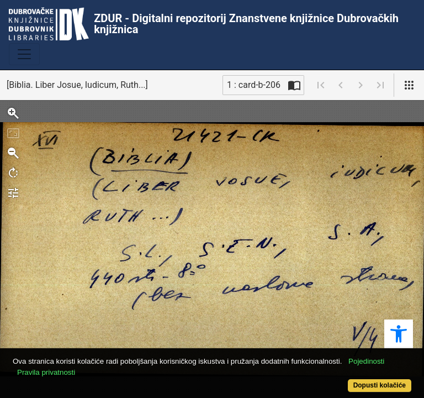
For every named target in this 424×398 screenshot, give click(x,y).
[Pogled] (409, 85)
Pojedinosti (366, 361)
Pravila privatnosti (46, 372)
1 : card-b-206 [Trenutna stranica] (253, 85)
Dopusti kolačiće (379, 385)
